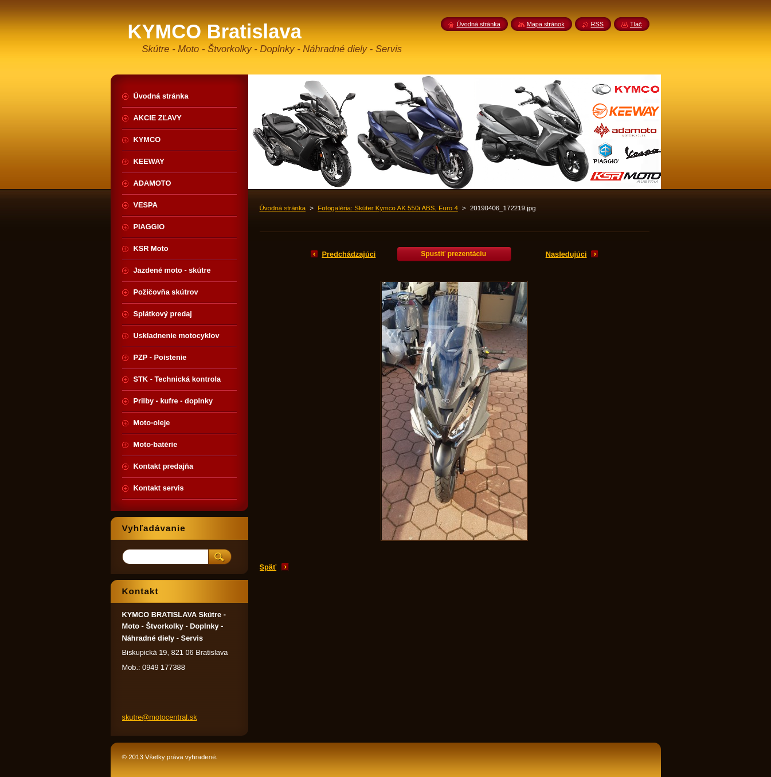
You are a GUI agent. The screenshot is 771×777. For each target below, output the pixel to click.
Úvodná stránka (283, 208)
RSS (597, 24)
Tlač (636, 24)
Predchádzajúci (349, 254)
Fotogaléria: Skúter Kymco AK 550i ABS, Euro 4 (388, 208)
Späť (268, 567)
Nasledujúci (566, 254)
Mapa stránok (546, 24)
